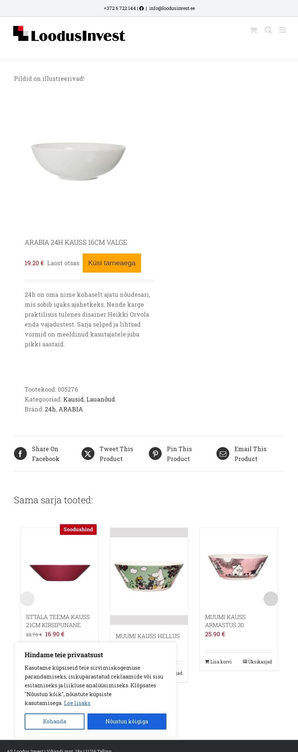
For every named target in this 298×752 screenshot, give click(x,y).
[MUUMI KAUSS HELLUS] (149, 576)
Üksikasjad (260, 662)
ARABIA (70, 409)
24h (50, 409)
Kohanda (54, 721)
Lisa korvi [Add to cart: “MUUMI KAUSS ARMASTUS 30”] (220, 662)
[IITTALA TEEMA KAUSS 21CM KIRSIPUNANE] (59, 567)
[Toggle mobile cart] (253, 30)
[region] (95, 690)
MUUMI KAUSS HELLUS (148, 636)
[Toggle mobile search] (268, 30)
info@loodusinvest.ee (172, 8)
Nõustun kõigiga (126, 721)
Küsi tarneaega (112, 263)
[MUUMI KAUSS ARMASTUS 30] (238, 567)
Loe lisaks (77, 702)
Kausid (73, 399)
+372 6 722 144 (120, 8)
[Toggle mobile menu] (283, 30)
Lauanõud (100, 399)
